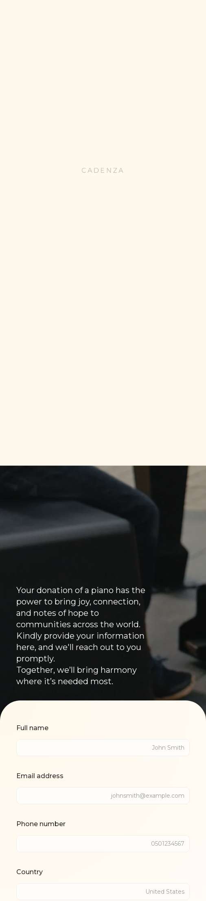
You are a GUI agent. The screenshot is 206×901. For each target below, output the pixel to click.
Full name (32, 728)
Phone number (41, 824)
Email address (40, 776)
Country (29, 872)
